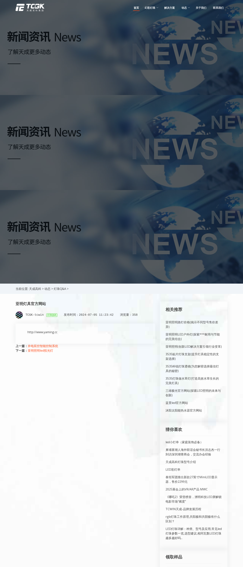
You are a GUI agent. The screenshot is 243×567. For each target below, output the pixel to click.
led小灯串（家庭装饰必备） (184, 442)
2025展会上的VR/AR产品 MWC (187, 489)
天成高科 (35, 289)
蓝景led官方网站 (177, 403)
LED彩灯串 (173, 469)
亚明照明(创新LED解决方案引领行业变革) (194, 346)
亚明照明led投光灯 (40, 350)
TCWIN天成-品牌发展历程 (183, 509)
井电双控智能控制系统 (43, 346)
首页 (136, 8)
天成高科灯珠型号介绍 (181, 462)
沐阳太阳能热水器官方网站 (184, 410)
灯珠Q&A (60, 289)
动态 (47, 289)
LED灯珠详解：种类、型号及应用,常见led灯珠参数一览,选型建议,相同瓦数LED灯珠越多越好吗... (194, 533)
